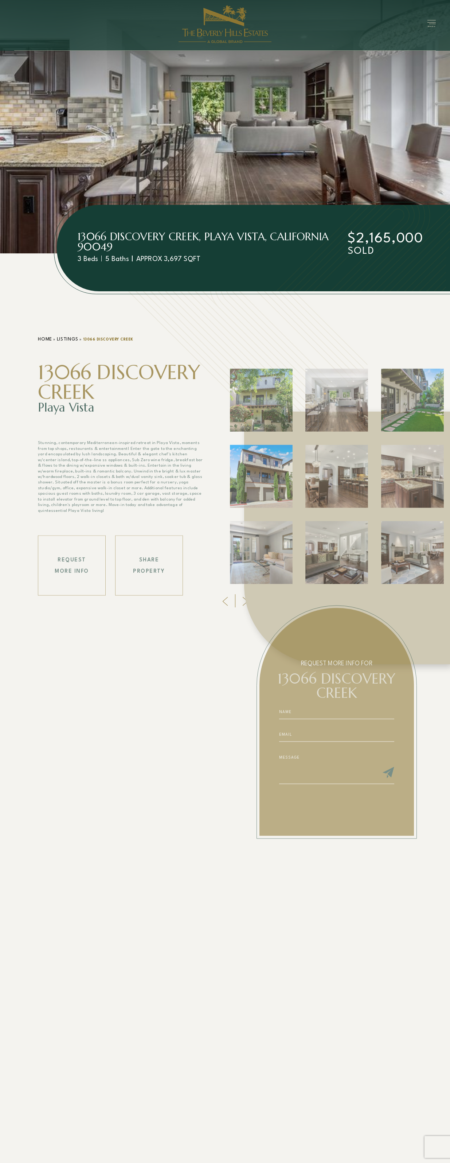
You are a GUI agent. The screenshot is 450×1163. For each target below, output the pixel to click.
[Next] (245, 600)
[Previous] (225, 600)
